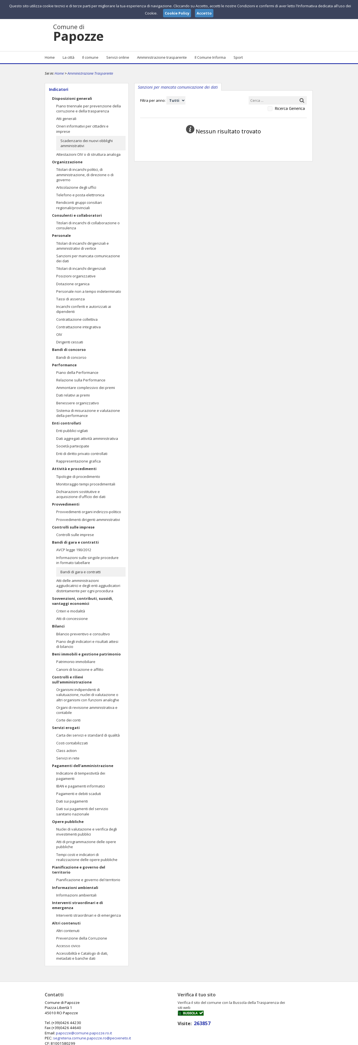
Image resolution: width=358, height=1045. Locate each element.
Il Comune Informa (210, 57)
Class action (66, 750)
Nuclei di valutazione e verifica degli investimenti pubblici (86, 832)
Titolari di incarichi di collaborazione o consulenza (88, 225)
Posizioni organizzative (76, 276)
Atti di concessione (72, 618)
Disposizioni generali (72, 98)
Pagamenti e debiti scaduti (78, 793)
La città (68, 57)
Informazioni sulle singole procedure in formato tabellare (87, 560)
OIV (59, 334)
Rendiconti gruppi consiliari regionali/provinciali (79, 205)
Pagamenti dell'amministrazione (82, 765)
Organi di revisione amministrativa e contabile (86, 710)
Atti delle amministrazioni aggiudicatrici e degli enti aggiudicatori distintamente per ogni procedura (88, 585)
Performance (64, 364)
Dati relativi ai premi (73, 395)
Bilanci (58, 626)
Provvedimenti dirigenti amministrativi (88, 519)
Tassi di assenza (70, 298)
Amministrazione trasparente (162, 57)
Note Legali (258, 1040)
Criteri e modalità (70, 611)
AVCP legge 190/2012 (73, 549)
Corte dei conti (68, 720)
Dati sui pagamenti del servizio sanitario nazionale (82, 811)
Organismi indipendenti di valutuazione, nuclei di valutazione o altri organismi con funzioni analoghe (87, 694)
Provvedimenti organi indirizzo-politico (88, 511)
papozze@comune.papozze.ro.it (174, 1012)
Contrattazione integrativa (78, 326)
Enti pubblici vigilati (72, 430)
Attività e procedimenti (74, 468)
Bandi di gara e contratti (75, 542)
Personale (61, 235)
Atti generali (66, 118)
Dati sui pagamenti (72, 801)
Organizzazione (67, 161)
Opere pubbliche (68, 821)
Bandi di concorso (69, 349)
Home (50, 57)
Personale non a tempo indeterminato (88, 291)
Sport (238, 57)
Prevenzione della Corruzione (81, 938)
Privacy (278, 1040)
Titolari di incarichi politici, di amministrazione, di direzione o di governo (85, 174)
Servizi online (117, 57)
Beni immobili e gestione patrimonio (86, 654)
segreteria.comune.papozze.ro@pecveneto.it (182, 1017)
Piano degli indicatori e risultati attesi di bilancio (87, 644)
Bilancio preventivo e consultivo (83, 633)
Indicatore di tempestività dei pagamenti (80, 776)
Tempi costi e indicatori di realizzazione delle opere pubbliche (86, 857)
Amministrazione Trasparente (90, 73)
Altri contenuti (66, 923)
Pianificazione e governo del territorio (78, 870)
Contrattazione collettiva (77, 319)
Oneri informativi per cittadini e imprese (82, 129)
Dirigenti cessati (69, 342)
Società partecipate (72, 446)
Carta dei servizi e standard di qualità (88, 735)
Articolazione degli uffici (76, 187)
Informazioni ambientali (75, 887)
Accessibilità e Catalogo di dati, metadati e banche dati (82, 956)
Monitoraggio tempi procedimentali (85, 484)
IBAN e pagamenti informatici (80, 786)
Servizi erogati (66, 727)
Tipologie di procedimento (78, 476)
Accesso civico (68, 945)
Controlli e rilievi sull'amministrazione (72, 679)
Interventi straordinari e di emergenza (77, 905)
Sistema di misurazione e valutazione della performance (88, 413)
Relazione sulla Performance (80, 380)
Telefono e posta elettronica (80, 194)
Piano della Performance (77, 372)
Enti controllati (66, 423)
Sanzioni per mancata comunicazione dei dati (88, 258)
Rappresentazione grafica (78, 461)
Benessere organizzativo (77, 402)
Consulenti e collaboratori (77, 215)
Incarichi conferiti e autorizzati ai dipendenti (83, 309)
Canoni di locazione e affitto (79, 669)
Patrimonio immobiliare (75, 661)
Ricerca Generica (290, 108)
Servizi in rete (67, 758)
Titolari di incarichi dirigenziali (81, 268)
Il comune (90, 57)
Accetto (204, 13)
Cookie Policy (301, 1040)
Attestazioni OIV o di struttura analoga (88, 154)
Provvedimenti (65, 504)
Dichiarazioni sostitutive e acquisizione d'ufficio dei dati (80, 494)
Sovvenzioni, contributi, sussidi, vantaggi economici (82, 601)
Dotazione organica (73, 283)
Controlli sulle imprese (73, 527)
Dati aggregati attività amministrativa (87, 438)
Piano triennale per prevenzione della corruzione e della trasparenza (88, 108)
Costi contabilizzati (72, 743)
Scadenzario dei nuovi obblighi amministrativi (86, 143)
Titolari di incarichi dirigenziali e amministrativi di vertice (82, 246)
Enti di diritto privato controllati (81, 453)
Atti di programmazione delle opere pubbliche (86, 844)
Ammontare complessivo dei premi (85, 387)
